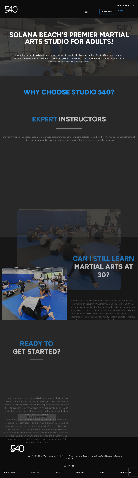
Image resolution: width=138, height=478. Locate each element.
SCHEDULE (80, 472)
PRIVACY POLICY (9, 472)
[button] (86, 12)
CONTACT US (125, 472)
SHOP (102, 472)
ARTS (58, 472)
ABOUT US (35, 472)
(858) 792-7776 (127, 5)
